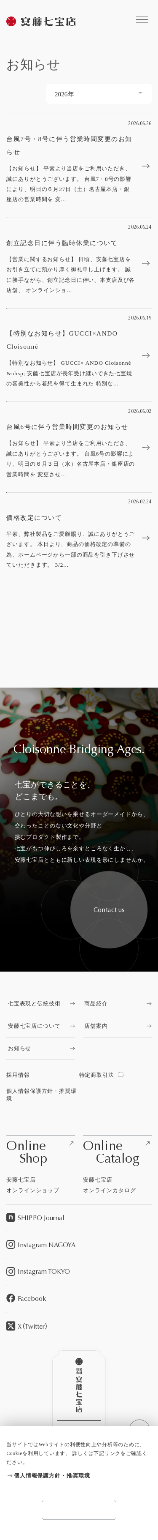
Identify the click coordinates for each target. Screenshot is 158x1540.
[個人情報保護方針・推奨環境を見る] (78, 1476)
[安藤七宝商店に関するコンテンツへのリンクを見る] (142, 19)
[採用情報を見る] (42, 1075)
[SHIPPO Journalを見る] (78, 1218)
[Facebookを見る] (78, 1299)
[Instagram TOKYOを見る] (78, 1272)
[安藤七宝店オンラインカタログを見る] (117, 1165)
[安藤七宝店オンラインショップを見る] (40, 1165)
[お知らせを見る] (40, 1048)
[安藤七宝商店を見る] (41, 22)
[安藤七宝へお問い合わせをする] (108, 909)
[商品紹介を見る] (117, 1003)
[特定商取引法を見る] (115, 1075)
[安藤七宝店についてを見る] (40, 1026)
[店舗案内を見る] (117, 1026)
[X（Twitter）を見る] (78, 1327)
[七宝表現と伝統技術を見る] (40, 1003)
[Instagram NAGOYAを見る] (78, 1245)
